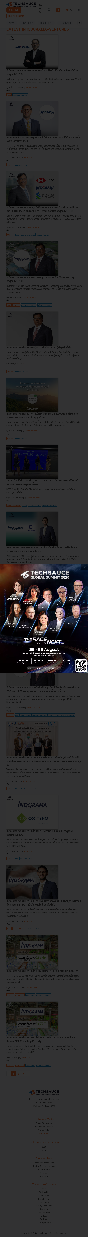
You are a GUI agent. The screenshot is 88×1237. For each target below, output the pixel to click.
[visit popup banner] (44, 618)
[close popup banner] (84, 567)
